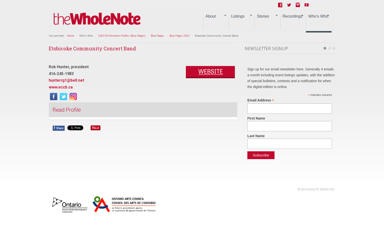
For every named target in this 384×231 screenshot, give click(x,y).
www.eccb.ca (61, 87)
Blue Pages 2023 (179, 35)
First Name (256, 118)
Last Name (256, 136)
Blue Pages (157, 35)
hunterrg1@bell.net (66, 80)
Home (70, 35)
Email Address (260, 100)
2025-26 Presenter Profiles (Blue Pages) (121, 35)
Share (58, 128)
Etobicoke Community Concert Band (92, 48)
